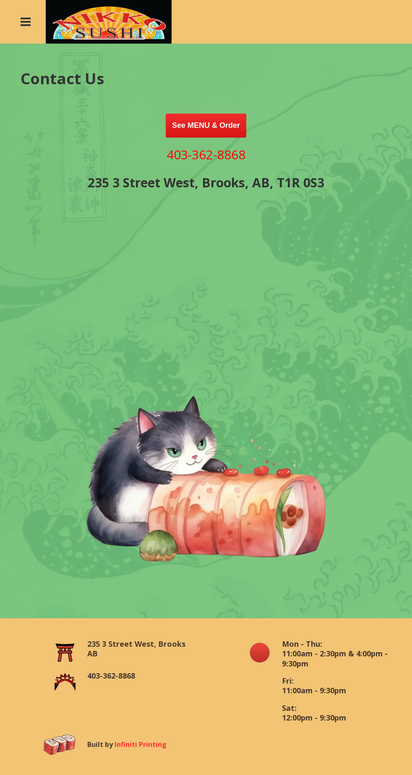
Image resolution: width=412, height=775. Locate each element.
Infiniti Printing (141, 744)
